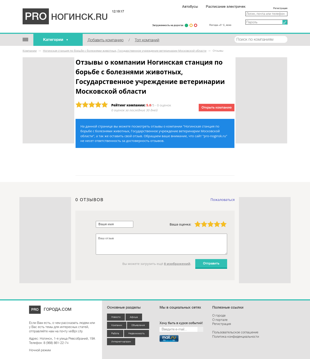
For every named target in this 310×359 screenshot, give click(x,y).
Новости (116, 317)
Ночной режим (40, 350)
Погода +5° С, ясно (220, 25)
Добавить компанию (106, 40)
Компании (30, 51)
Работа (115, 333)
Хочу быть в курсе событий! (181, 323)
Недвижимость (136, 333)
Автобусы (190, 7)
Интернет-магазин (121, 341)
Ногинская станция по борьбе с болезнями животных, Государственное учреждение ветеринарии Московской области (124, 51)
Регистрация (280, 8)
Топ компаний (147, 40)
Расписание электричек (226, 7)
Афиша (134, 317)
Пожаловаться (223, 199)
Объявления (138, 325)
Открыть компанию (217, 107)
